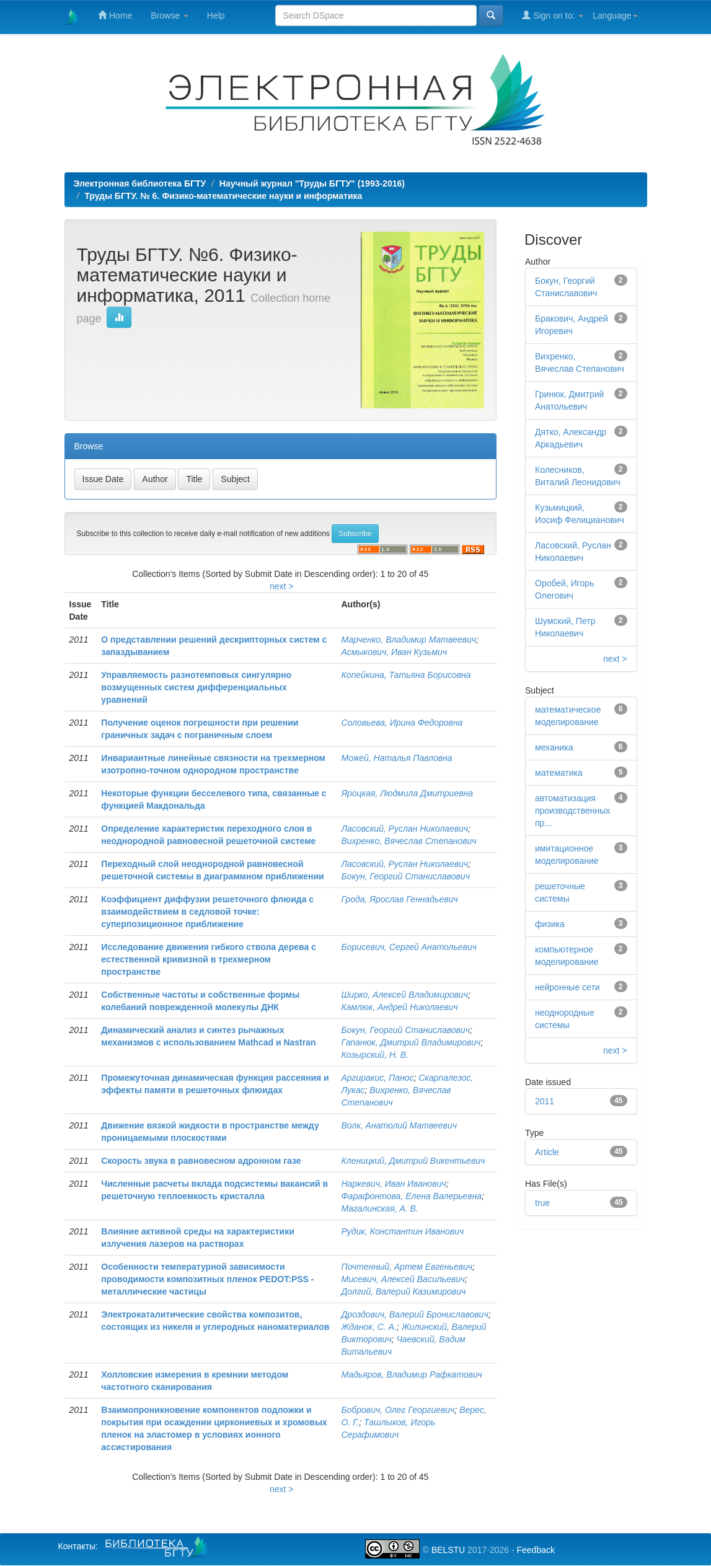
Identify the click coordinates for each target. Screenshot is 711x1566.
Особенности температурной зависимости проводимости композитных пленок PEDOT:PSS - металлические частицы (207, 1279)
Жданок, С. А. (368, 1327)
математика (559, 773)
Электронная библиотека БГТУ (140, 183)
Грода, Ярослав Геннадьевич (399, 899)
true (542, 1203)
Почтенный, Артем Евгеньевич (406, 1267)
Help (216, 15)
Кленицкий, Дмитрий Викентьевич (413, 1161)
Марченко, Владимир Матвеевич (408, 639)
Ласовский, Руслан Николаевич (404, 829)
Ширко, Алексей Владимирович (404, 995)
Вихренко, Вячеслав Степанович (408, 841)
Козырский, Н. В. (374, 1055)
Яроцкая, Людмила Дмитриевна (407, 793)
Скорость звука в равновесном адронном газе (201, 1161)
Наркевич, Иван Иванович (393, 1184)
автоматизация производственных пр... (572, 810)
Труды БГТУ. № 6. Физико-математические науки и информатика (223, 196)
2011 (544, 1101)
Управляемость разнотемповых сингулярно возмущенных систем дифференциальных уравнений (196, 687)
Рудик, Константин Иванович (402, 1231)
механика (554, 747)
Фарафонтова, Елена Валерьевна (411, 1196)
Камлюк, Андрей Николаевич (399, 1007)
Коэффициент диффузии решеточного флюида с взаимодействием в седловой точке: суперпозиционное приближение (207, 911)
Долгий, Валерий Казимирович (403, 1291)
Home (115, 15)
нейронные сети (567, 987)
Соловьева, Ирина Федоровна (401, 723)
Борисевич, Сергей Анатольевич (408, 947)
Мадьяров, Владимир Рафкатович (411, 1374)
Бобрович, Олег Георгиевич (397, 1410)
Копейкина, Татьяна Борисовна (405, 675)
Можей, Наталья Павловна (396, 758)
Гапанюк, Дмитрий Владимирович (410, 1042)
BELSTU (448, 1550)
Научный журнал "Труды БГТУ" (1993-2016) (312, 183)
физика (550, 924)
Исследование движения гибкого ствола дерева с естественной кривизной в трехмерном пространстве (208, 959)
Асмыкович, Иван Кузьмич (394, 652)
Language (615, 15)
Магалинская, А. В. (379, 1208)
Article (547, 1152)
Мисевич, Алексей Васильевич (403, 1279)
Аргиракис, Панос (377, 1078)
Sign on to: (552, 15)
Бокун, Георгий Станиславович (405, 876)
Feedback (535, 1550)
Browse (169, 15)
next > (282, 586)
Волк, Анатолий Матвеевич (398, 1125)
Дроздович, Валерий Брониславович (414, 1314)
